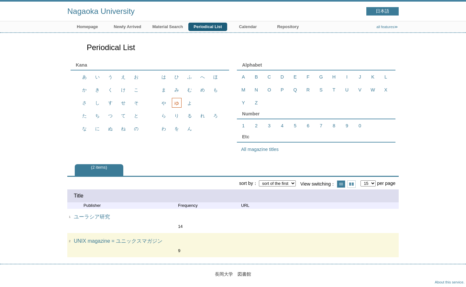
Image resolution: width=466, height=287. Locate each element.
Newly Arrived (127, 26)
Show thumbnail (351, 184)
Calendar (248, 26)
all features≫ (387, 27)
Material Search (167, 26)
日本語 (382, 11)
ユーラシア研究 (92, 216)
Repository (288, 26)
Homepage (87, 26)
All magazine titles (260, 149)
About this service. (449, 282)
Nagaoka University (101, 11)
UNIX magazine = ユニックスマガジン (118, 241)
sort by (246, 183)
